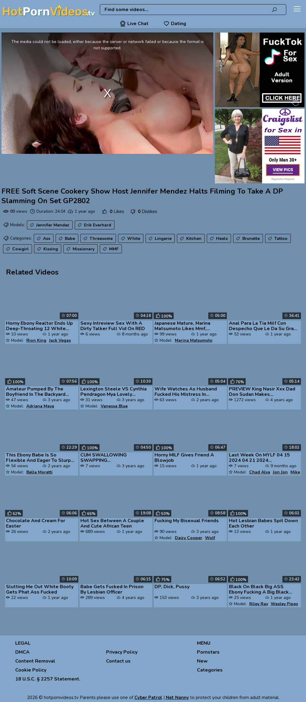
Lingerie (159, 239)
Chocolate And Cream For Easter (35, 523)
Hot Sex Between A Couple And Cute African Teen (112, 523)
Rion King (36, 340)
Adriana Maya (40, 406)
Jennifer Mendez (49, 225)
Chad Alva (259, 472)
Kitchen (190, 239)
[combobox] (193, 9)
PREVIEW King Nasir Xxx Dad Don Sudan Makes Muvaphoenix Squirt (262, 391)
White (130, 239)
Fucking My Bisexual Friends (186, 520)
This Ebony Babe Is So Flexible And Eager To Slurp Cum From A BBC (38, 457)
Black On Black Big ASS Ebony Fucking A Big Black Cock (259, 589)
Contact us (118, 661)
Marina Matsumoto (193, 340)
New (202, 661)
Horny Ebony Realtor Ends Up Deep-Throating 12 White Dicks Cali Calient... (39, 326)
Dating (174, 23)
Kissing (47, 249)
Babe (66, 239)
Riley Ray (258, 604)
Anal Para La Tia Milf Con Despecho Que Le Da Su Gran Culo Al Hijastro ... (262, 326)
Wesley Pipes (284, 604)
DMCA (22, 652)
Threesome (97, 239)
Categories (210, 670)
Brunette (247, 239)
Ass (43, 239)
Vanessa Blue (114, 406)
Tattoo (277, 239)
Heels (218, 239)
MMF (110, 249)
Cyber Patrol (148, 698)
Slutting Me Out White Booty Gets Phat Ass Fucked (40, 589)
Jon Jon (280, 472)
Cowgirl (17, 249)
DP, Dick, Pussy (171, 586)
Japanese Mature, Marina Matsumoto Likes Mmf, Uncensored (182, 326)
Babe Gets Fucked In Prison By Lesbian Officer (111, 589)
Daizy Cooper (188, 538)
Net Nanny (177, 698)
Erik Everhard (93, 225)
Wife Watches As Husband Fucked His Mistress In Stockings (185, 391)
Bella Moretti (39, 472)
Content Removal (35, 661)
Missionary (79, 249)
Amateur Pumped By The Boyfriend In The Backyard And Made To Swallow (35, 391)
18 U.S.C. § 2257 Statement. (47, 679)
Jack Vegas (60, 340)
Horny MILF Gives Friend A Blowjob (184, 457)
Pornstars (208, 652)
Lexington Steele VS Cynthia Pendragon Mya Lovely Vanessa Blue (113, 391)
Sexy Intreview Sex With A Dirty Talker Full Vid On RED (112, 326)
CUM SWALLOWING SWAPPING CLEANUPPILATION (103, 457)
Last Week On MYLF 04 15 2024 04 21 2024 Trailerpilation (259, 457)
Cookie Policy (30, 670)
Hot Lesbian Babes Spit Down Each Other (263, 523)
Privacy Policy (121, 652)
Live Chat (134, 23)
